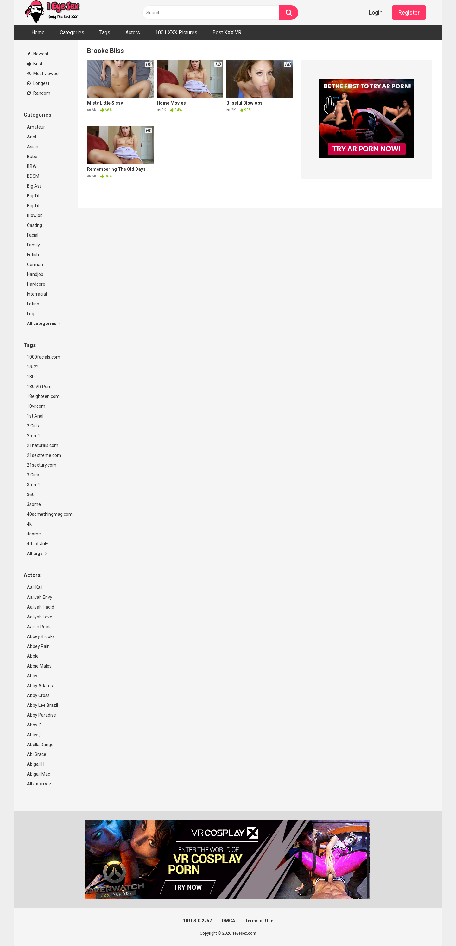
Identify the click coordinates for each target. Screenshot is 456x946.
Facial (32, 235)
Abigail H (35, 764)
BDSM (33, 176)
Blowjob (35, 215)
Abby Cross (38, 695)
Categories (72, 32)
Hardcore (36, 284)
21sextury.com (41, 465)
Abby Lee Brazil (42, 705)
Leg (30, 313)
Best (34, 63)
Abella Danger (41, 744)
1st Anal (35, 416)
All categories (43, 323)
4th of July (37, 543)
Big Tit (33, 195)
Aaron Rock (38, 626)
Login (376, 12)
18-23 (33, 366)
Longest (38, 83)
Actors (132, 32)
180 (31, 376)
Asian (32, 146)
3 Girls (33, 474)
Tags (104, 32)
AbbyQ (34, 734)
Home (38, 32)
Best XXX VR (226, 32)
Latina (33, 303)
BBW (31, 166)
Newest (38, 53)
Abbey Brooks (41, 636)
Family (33, 244)
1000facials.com (43, 357)
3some (34, 504)
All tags (37, 553)
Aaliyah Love (39, 616)
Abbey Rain (38, 646)
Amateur (36, 127)
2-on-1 (33, 435)
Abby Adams (40, 685)
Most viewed (43, 73)
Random (38, 93)
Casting (34, 225)
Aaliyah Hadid (40, 607)
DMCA (228, 920)
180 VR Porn (39, 386)
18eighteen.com (43, 396)
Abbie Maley (39, 665)
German (35, 264)
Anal (31, 136)
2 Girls (33, 425)
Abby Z (34, 724)
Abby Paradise (41, 715)
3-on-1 (33, 484)
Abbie (33, 656)
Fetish (33, 254)
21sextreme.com (44, 455)
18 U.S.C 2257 (197, 920)
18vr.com (36, 406)
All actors (39, 783)
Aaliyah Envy (39, 597)
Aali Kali (34, 587)
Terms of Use (259, 920)
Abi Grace (36, 754)
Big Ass (34, 186)
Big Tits (34, 205)
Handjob (35, 274)
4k (29, 524)
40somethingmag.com (47, 514)
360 (31, 494)
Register (409, 12)
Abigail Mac (38, 774)
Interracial (37, 294)
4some (34, 533)
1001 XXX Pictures (176, 32)
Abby (32, 675)
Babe (32, 156)
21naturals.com (42, 445)
